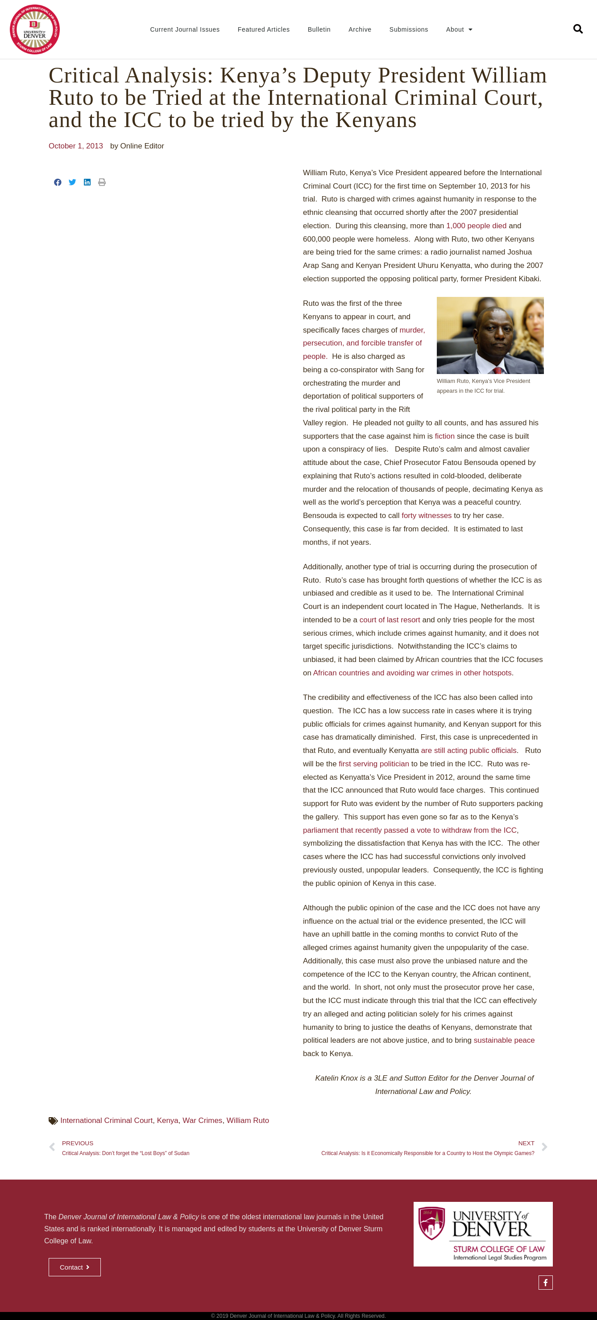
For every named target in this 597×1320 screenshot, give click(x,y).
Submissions (409, 29)
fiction (445, 436)
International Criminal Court (106, 1120)
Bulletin (319, 29)
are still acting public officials (469, 750)
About (459, 29)
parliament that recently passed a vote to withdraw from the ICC (410, 830)
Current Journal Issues (185, 29)
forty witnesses (427, 515)
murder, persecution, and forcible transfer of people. (364, 343)
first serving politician (374, 764)
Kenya (167, 1120)
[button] (578, 30)
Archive (360, 29)
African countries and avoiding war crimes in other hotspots (412, 673)
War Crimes (202, 1120)
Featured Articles (264, 29)
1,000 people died (476, 226)
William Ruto (248, 1120)
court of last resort (390, 620)
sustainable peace (504, 1040)
